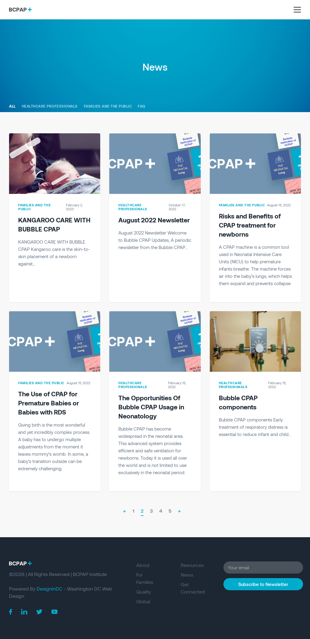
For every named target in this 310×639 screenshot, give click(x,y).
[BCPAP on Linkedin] (24, 612)
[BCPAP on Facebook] (10, 612)
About (143, 565)
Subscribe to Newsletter (263, 584)
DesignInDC (49, 588)
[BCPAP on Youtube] (54, 612)
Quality (143, 591)
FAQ (141, 106)
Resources (192, 565)
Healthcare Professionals (50, 106)
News (187, 574)
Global (143, 601)
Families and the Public (108, 106)
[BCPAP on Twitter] (39, 611)
